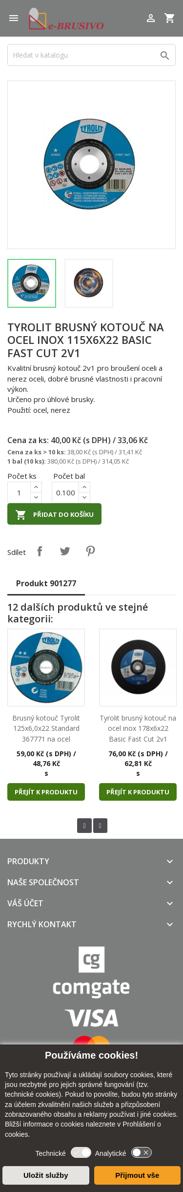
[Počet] (19, 492)
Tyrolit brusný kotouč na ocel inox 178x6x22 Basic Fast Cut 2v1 (138, 728)
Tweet (65, 551)
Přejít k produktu (46, 792)
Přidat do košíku (54, 515)
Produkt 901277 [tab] (46, 583)
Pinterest (90, 551)
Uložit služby (45, 1175)
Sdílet (39, 551)
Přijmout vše (137, 1175)
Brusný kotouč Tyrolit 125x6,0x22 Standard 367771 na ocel (46, 728)
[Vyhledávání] (91, 55)
